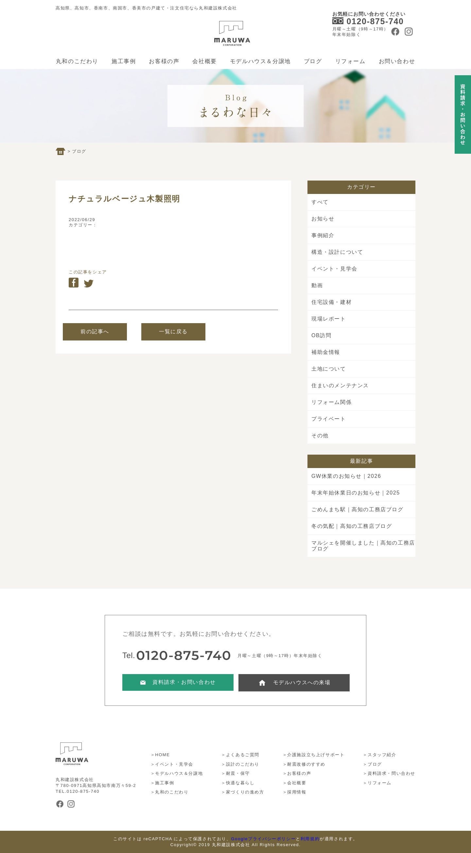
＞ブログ (372, 764)
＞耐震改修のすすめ (304, 764)
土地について (328, 369)
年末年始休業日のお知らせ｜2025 (355, 493)
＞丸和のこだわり (169, 792)
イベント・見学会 (334, 268)
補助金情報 (325, 352)
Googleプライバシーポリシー (263, 838)
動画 (317, 285)
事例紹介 (322, 235)
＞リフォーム (377, 782)
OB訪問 (321, 335)
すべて (320, 202)
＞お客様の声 (297, 773)
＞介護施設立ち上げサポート (314, 754)
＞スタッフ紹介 (379, 754)
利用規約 (310, 838)
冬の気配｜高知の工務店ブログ (351, 526)
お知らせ (322, 218)
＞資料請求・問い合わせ (389, 773)
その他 (320, 435)
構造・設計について (337, 252)
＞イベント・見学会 (171, 764)
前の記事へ (94, 331)
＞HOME (160, 754)
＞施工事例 (162, 782)
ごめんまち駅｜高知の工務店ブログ (357, 509)
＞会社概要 (294, 782)
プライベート (328, 419)
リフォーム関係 (331, 402)
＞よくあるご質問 (240, 754)
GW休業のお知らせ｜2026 (346, 476)
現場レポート (328, 319)
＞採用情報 (294, 792)
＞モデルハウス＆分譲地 (176, 773)
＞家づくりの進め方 (242, 792)
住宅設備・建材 (331, 302)
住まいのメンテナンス (340, 385)
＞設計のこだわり (240, 764)
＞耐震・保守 (235, 773)
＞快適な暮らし (237, 782)
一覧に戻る (173, 331)
